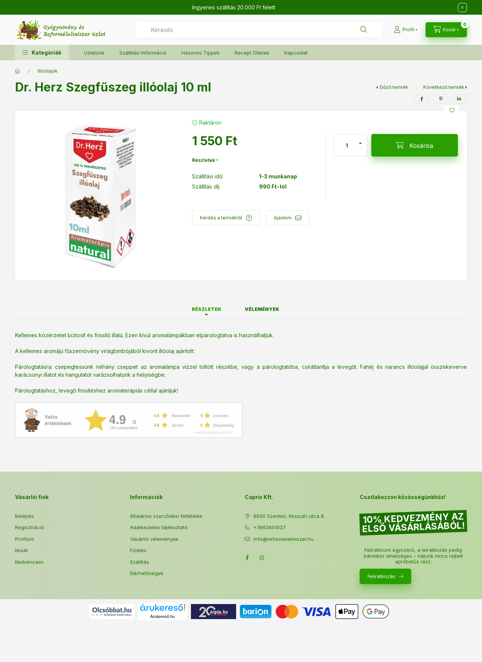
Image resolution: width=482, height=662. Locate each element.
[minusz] (360, 150)
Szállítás (139, 562)
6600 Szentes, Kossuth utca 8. (289, 516)
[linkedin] (459, 98)
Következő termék (443, 87)
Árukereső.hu (162, 616)
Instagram (262, 557)
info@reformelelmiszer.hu (283, 539)
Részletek (203, 160)
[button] (42, 52)
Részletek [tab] (206, 309)
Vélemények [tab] (262, 309)
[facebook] (421, 98)
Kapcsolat (296, 53)
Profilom (24, 539)
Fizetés (138, 550)
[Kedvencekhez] (451, 110)
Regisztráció (29, 527)
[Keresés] (364, 30)
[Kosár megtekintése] (446, 29)
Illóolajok (48, 71)
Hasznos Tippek (201, 53)
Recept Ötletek (252, 53)
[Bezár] (462, 7)
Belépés (24, 516)
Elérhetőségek (146, 573)
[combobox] (259, 29)
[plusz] (360, 139)
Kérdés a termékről (221, 218)
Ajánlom (282, 218)
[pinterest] (440, 98)
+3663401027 (269, 527)
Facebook (247, 557)
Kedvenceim (29, 562)
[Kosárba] (414, 145)
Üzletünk (94, 53)
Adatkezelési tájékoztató (159, 527)
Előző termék (394, 87)
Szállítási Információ (142, 53)
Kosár (21, 550)
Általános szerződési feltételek (166, 516)
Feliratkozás (381, 576)
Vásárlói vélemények (154, 539)
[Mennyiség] (346, 145)
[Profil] (406, 29)
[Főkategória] (17, 71)
